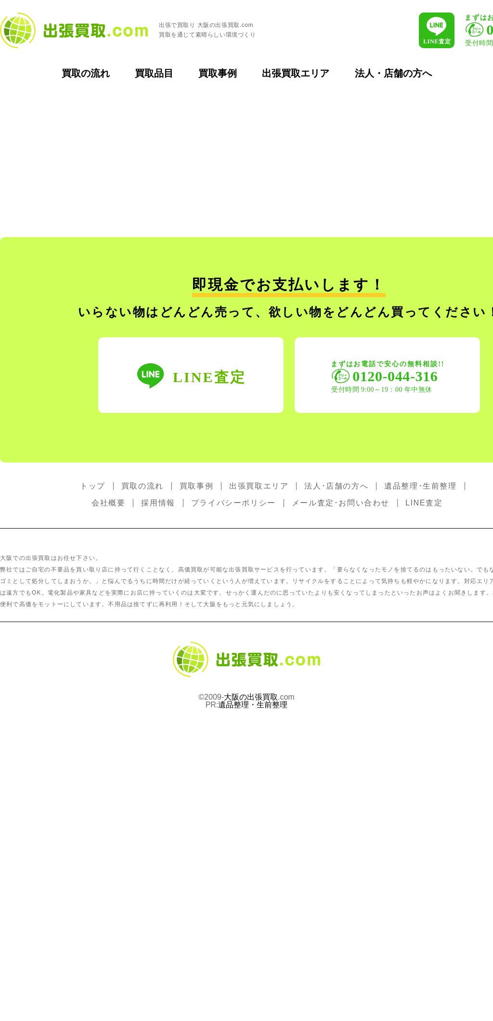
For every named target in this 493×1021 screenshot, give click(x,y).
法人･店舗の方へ (336, 486)
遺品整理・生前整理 (252, 705)
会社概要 (108, 503)
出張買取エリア (295, 73)
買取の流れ (86, 73)
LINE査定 (423, 503)
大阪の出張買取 (251, 697)
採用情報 (158, 503)
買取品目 (154, 73)
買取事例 (217, 73)
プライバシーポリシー (233, 503)
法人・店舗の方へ (393, 73)
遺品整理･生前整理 (420, 486)
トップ (92, 486)
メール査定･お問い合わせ (340, 503)
